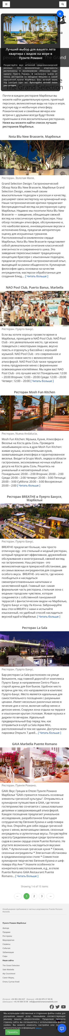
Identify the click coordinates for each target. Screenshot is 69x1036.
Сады (5, 956)
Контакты (54, 1015)
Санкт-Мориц (8, 978)
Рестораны (7, 936)
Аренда (6, 928)
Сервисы (6, 944)
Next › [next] (50, 896)
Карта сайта (17, 1015)
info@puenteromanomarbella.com (43, 1002)
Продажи (6, 932)
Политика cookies (32, 1015)
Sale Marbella (8, 970)
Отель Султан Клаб (11, 982)
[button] (5, 157)
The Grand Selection (11, 965)
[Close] (60, 13)
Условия (44, 1015)
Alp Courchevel (9, 974)
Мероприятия (8, 940)
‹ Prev (18, 896)
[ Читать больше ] (36, 276)
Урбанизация (8, 952)
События (6, 948)
